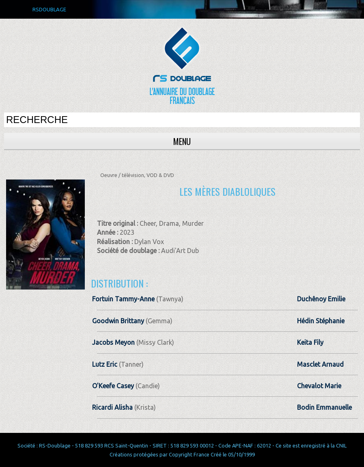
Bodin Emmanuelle (324, 407)
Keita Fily (310, 342)
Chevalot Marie (319, 385)
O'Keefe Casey (113, 385)
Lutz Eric (104, 364)
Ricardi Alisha (112, 407)
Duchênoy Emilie (321, 299)
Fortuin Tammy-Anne (123, 299)
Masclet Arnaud (320, 364)
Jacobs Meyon (113, 342)
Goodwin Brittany (118, 320)
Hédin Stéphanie (321, 320)
